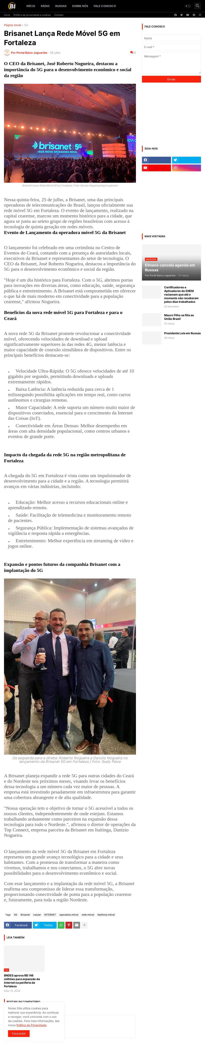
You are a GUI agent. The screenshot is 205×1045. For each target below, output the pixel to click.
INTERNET (50, 914)
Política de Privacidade (31, 1025)
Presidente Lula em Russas (182, 333)
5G (26, 25)
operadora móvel (68, 914)
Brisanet (25, 914)
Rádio (45, 6)
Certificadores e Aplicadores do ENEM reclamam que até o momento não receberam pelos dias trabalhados (181, 295)
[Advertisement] (172, 114)
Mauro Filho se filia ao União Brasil (179, 316)
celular (37, 914)
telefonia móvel (106, 914)
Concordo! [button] (19, 1033)
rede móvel (88, 914)
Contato (58, 14)
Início (30, 6)
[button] (187, 6)
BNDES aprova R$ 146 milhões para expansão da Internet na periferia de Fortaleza (22, 981)
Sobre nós (80, 6)
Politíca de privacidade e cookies (32, 14)
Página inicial (12, 25)
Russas (60, 6)
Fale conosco (105, 6)
